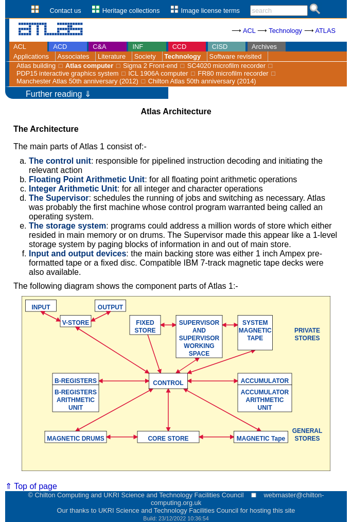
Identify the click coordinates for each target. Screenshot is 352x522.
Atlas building (36, 65)
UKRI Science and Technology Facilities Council (168, 510)
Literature (112, 56)
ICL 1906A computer (158, 73)
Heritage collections (131, 10)
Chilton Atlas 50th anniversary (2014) (202, 81)
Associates (74, 56)
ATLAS (325, 30)
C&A (99, 46)
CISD (220, 46)
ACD (60, 46)
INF (137, 46)
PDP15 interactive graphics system (67, 73)
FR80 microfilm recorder (233, 73)
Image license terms (210, 10)
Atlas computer (89, 65)
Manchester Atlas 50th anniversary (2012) (77, 81)
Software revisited (235, 56)
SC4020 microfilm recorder (226, 65)
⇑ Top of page (31, 486)
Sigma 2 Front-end (150, 65)
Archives (264, 46)
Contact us (65, 10)
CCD (179, 46)
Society (145, 56)
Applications (31, 56)
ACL (249, 30)
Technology (285, 30)
